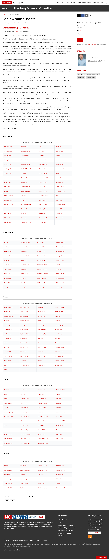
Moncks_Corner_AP (42, 273)
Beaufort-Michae (25, 151)
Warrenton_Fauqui (25, 438)
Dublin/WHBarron (42, 329)
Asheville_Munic (8, 151)
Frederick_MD (59, 474)
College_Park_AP (60, 470)
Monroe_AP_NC (43, 191)
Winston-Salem (43, 222)
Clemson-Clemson (60, 251)
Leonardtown (41, 479)
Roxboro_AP (7, 209)
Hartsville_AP (59, 265)
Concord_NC (24, 160)
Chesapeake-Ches (60, 390)
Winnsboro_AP (59, 287)
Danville (23, 394)
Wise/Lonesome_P (43, 443)
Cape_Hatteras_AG (8, 155)
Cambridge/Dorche (25, 470)
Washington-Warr (60, 218)
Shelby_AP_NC (7, 213)
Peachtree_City (7, 352)
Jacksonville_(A (25, 178)
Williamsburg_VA (8, 443)
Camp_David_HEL (42, 470)
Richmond (41, 425)
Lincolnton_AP (59, 182)
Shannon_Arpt (24, 430)
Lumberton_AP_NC (26, 186)
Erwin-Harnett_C (43, 164)
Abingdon (6, 390)
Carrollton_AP (58, 320)
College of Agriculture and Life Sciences (70, 528)
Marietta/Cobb (7, 347)
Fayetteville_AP (59, 164)
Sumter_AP (6, 287)
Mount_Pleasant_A (60, 273)
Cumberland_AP (8, 474)
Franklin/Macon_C (26, 169)
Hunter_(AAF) (23, 338)
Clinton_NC (6, 160)
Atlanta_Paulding (59, 311)
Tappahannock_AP (26, 434)
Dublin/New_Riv (42, 394)
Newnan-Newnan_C (60, 347)
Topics (89, 2)
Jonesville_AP (59, 403)
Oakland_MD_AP (8, 483)
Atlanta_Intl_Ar (41, 311)
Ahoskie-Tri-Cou (8, 146)
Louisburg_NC (7, 186)
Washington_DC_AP (43, 488)
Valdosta (40, 360)
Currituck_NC (42, 160)
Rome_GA (23, 352)
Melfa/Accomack (8, 416)
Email (79, 30)
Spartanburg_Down (42, 282)
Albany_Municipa (8, 307)
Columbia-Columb (8, 256)
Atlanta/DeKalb (7, 311)
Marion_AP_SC (24, 273)
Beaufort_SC (7, 247)
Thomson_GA (7, 360)
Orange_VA (41, 421)
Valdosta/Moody (59, 360)
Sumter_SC (23, 287)
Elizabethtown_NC (25, 164)
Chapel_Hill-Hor (25, 155)
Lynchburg (58, 407)
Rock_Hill (23, 282)
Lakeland (6, 343)
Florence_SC (24, 260)
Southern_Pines (43, 213)
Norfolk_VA (7, 421)
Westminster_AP (60, 488)
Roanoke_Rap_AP (8, 204)
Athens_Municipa (59, 307)
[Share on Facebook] (83, 15)
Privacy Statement (41, 540)
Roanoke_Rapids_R (26, 204)
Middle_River (59, 479)
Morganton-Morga (60, 191)
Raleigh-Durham (43, 200)
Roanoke (6, 430)
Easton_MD (23, 474)
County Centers (81, 2)
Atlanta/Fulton (24, 311)
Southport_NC (59, 213)
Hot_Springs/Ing (42, 403)
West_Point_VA (59, 438)
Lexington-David (43, 182)
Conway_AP (59, 256)
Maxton (6, 191)
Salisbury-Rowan (43, 209)
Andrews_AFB (23, 465)
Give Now (61, 536)
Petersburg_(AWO (60, 421)
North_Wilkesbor (43, 195)
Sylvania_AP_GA (24, 356)
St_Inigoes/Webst (24, 488)
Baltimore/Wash (8, 470)
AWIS (16, 31)
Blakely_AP (57, 316)
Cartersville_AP (7, 325)
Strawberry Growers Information (32, 8)
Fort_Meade (41, 474)
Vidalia (5, 365)
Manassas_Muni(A (8, 412)
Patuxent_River (42, 483)
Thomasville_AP (59, 356)
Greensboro (24, 173)
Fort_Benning (7, 334)
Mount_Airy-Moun (8, 195)
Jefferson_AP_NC (43, 178)
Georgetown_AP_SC (42, 260)
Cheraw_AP (24, 251)
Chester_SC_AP (41, 251)
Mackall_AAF (42, 186)
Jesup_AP (40, 338)
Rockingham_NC (43, 204)
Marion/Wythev (25, 412)
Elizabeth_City (7, 164)
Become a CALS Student (65, 530)
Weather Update (91, 77)
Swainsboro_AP (8, 356)
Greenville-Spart (25, 265)
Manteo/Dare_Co (60, 186)
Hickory (58, 173)
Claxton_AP (23, 325)
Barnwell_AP (40, 242)
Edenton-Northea (60, 160)
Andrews (41, 146)
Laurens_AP (59, 269)
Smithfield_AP (24, 213)
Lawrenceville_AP (24, 343)
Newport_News (25, 416)
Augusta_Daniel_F (25, 316)
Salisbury (58, 483)
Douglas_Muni (24, 329)
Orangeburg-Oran (60, 278)
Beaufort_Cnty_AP (60, 242)
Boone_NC (41, 151)
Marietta (57, 343)
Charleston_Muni (8, 251)
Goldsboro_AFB (60, 169)
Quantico (6, 425)
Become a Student (98, 2)
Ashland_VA (24, 390)
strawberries (81, 77)
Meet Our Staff (65, 2)
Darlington (6, 260)
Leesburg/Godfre (25, 407)
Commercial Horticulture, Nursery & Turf (88, 74)
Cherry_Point (59, 155)
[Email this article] (86, 15)
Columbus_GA (41, 325)
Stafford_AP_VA (42, 430)
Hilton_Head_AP (8, 269)
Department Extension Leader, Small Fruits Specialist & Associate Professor (97, 61)
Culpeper (6, 394)
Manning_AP (7, 273)
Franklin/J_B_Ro (8, 403)
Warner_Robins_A (25, 365)
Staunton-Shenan (60, 430)
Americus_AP (41, 307)
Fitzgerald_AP (58, 329)
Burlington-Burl (59, 151)
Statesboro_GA (59, 352)
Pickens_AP (7, 282)
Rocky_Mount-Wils (60, 204)
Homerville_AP (7, 338)
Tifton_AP (23, 360)
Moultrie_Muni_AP (42, 347)
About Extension (63, 520)
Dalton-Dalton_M (8, 329)
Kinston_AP (24, 182)
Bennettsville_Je (25, 247)
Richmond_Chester (61, 425)
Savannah (40, 352)
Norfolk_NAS (59, 416)
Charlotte (41, 155)
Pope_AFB (23, 200)
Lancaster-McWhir (42, 269)
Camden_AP (40, 247)
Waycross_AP (58, 365)
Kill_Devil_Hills (7, 182)
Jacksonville (7, 178)
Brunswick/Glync (24, 320)
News (4, 14)
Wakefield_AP (59, 434)
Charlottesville (42, 390)
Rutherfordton (24, 209)
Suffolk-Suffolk (8, 434)
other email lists (91, 44)
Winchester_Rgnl (25, 443)
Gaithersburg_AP (8, 479)
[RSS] (90, 536)
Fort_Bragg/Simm (8, 169)
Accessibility (16, 550)
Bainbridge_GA (41, 316)
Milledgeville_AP (24, 347)
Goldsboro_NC (7, 173)
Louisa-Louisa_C (42, 407)
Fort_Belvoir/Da (42, 398)
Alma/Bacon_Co (24, 307)
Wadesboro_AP (43, 218)
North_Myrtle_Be (41, 278)
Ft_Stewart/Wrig (24, 334)
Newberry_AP (24, 278)
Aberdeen (6, 465)
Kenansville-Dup (60, 178)
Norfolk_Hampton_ (43, 416)
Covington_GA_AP (59, 325)
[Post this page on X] (79, 15)
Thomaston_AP (42, 356)
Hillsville (23, 403)
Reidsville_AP (59, 200)
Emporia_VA (59, 394)
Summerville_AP (60, 282)
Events (73, 2)
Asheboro (58, 146)
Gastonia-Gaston (43, 169)
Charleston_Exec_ (60, 247)
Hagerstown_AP (24, 479)
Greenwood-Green (42, 265)
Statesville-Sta (7, 218)
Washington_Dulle (43, 438)
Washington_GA (42, 365)
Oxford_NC (58, 195)
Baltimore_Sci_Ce (60, 465)
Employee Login (101, 557)
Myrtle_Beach (7, 278)
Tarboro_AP (24, 218)
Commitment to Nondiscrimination (19, 540)
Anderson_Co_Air (25, 242)
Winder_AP (6, 369)
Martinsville (41, 412)
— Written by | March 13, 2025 (14, 23)
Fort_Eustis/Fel (59, 398)
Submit (80, 39)
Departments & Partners (65, 525)
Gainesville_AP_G (42, 334)
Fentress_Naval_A (25, 398)
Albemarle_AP (24, 146)
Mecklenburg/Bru (60, 412)
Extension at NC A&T (64, 533)
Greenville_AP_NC (43, 173)
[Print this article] (90, 15)
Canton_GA (40, 320)
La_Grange (57, 338)
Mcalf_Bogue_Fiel (25, 191)
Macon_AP (40, 343)
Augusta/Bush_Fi (8, 316)
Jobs (59, 522)
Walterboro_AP (41, 287)
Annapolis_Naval (42, 465)
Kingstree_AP (24, 269)
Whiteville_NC (7, 222)
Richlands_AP (24, 425)
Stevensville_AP (8, 488)
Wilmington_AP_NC (26, 222)
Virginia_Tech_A (42, 434)
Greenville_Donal (60, 260)
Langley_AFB (7, 407)
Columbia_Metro (41, 256)
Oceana (23, 421)
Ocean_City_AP (24, 483)
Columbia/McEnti (25, 256)
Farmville (6, 398)
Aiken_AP (6, 242)
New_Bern (23, 195)
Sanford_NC (59, 209)
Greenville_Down (8, 265)
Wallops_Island (8, 438)
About (57, 2)
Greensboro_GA (59, 334)
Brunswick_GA (7, 320)
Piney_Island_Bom (8, 200)
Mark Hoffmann (13, 23)
